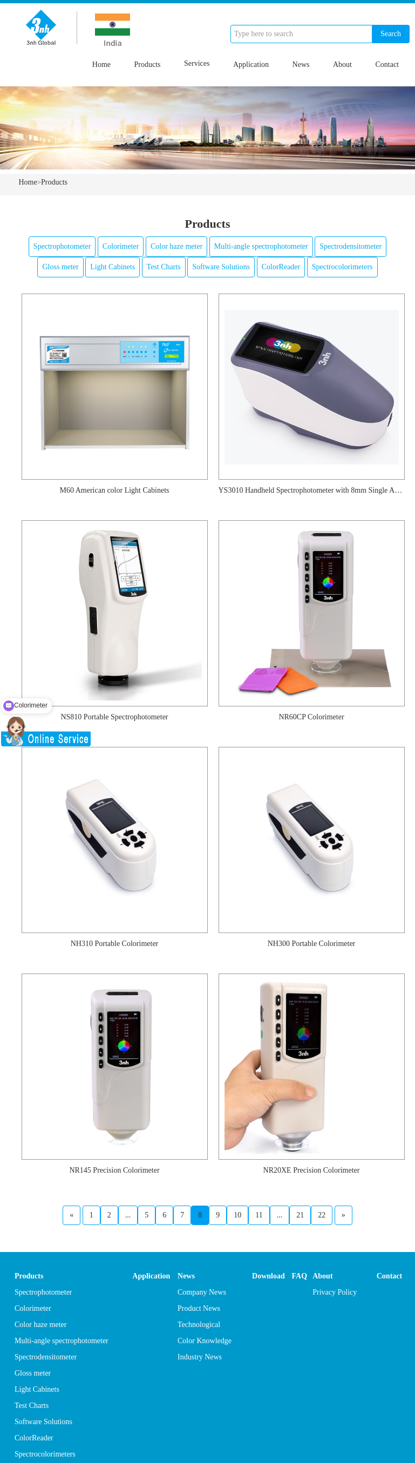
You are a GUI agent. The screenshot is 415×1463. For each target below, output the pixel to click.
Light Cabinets (112, 267)
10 (237, 1215)
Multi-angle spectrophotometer (261, 246)
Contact (387, 64)
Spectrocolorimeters (342, 267)
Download (268, 1276)
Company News (202, 1292)
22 (321, 1215)
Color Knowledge (205, 1341)
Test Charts (164, 267)
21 (300, 1215)
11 (258, 1215)
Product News (199, 1308)
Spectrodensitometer (350, 246)
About (342, 64)
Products (147, 64)
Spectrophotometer (62, 246)
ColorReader (281, 267)
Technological (199, 1325)
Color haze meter (176, 246)
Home (101, 64)
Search (390, 34)
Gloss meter (60, 267)
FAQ (300, 1276)
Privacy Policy (334, 1292)
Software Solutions (221, 267)
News (301, 64)
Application (251, 64)
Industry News (200, 1357)
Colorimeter (121, 246)
